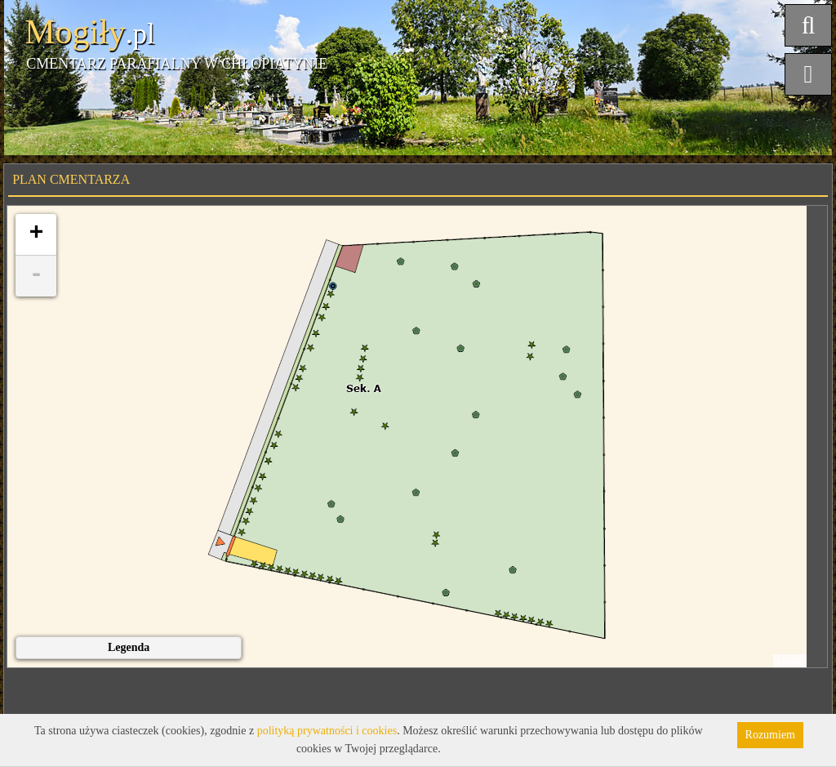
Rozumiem (770, 735)
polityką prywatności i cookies (327, 731)
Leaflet (790, 661)
